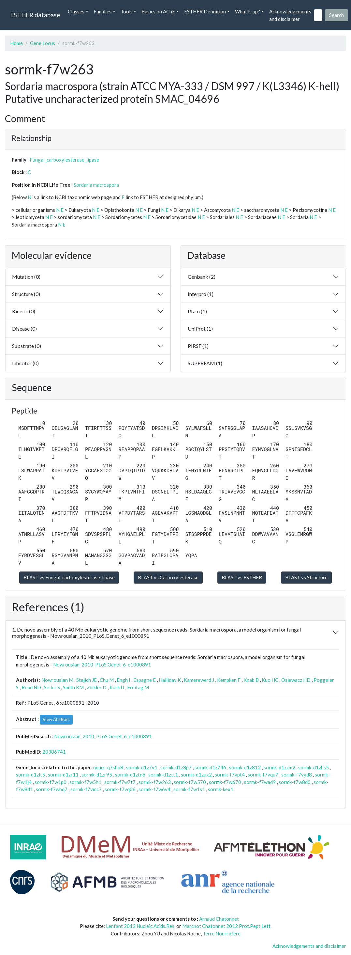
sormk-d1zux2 (196, 774)
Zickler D (97, 687)
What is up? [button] (247, 11)
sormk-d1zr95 (96, 774)
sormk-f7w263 (155, 782)
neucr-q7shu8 (108, 767)
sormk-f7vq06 (120, 789)
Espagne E (144, 680)
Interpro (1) (200, 294)
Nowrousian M (57, 680)
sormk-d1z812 (245, 767)
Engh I (123, 680)
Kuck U (117, 687)
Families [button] (102, 11)
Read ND (31, 687)
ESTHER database (35, 15)
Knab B (251, 680)
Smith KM (73, 687)
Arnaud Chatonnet (219, 919)
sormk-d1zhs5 (313, 767)
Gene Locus (42, 43)
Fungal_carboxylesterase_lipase (64, 160)
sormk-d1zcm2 (279, 767)
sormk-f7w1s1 (189, 789)
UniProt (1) (200, 328)
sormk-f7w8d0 (295, 782)
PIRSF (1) (198, 346)
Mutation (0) (26, 277)
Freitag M (138, 687)
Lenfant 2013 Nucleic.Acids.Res (140, 926)
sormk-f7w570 (190, 782)
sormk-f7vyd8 (296, 774)
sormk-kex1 (220, 789)
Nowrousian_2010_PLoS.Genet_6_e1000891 (102, 664)
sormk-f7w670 (225, 782)
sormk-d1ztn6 (130, 774)
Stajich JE (86, 680)
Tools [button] (127, 11)
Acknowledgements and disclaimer (290, 15)
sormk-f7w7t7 (120, 782)
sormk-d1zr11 (63, 774)
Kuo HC (270, 680)
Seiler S (52, 687)
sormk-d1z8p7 (176, 767)
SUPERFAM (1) (205, 363)
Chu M (107, 680)
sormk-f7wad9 (260, 782)
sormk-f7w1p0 (50, 782)
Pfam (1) (197, 311)
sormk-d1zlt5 (30, 774)
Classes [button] (76, 11)
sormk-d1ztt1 (163, 774)
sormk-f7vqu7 (263, 774)
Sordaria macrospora (96, 185)
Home (16, 43)
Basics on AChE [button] (158, 11)
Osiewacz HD (296, 680)
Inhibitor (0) (25, 363)
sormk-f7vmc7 (86, 789)
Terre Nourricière (222, 933)
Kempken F (229, 680)
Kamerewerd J (199, 680)
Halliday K (170, 680)
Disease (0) (24, 328)
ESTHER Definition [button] (205, 11)
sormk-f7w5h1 (85, 782)
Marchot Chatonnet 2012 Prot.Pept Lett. (226, 926)
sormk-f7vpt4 (230, 774)
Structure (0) (26, 294)
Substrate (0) (26, 346)
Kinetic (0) (23, 311)
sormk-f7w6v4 (154, 789)
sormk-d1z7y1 (141, 767)
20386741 (54, 752)
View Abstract (56, 719)
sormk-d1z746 (210, 767)
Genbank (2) (201, 277)
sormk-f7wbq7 (51, 789)
